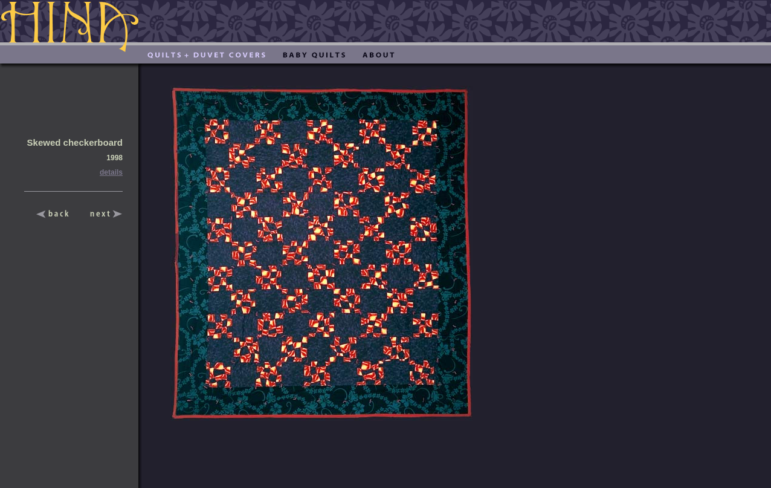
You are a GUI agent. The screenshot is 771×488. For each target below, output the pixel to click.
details (111, 172)
